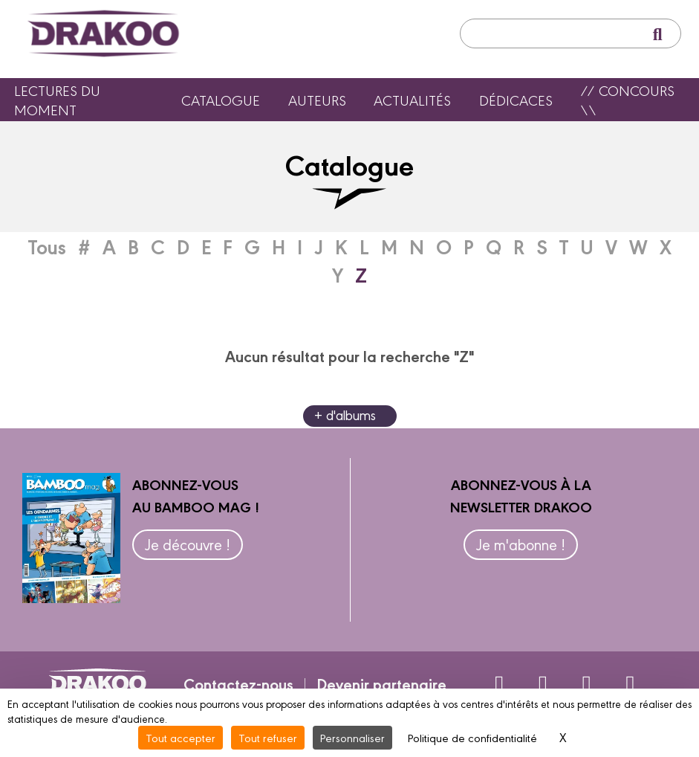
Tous (47, 246)
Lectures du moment (57, 99)
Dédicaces (516, 99)
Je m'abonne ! (520, 544)
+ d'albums (345, 414)
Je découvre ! (187, 544)
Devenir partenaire (381, 683)
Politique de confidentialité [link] (472, 737)
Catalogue (220, 99)
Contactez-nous (238, 683)
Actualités (412, 99)
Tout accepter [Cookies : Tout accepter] (180, 737)
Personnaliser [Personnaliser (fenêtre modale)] (352, 737)
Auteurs (317, 99)
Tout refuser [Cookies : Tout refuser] (267, 737)
